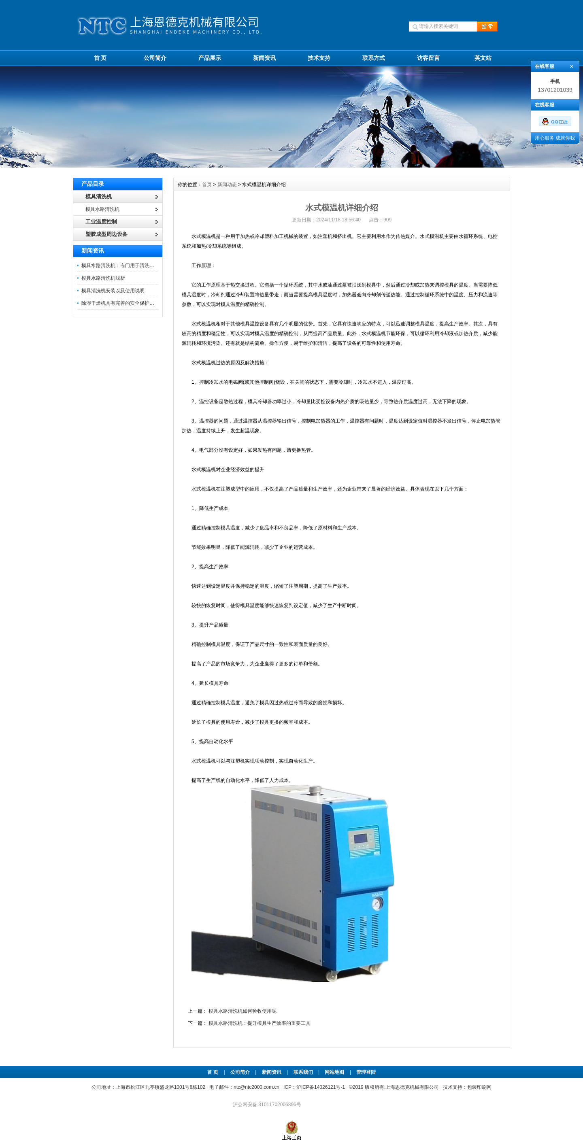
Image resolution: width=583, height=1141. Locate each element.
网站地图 (334, 1072)
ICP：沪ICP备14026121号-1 (314, 1087)
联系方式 (373, 58)
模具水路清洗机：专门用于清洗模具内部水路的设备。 (139, 265)
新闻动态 (227, 184)
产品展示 (209, 58)
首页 (207, 184)
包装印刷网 (479, 1087)
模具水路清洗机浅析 (103, 278)
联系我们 (303, 1072)
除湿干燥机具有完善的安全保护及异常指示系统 (132, 303)
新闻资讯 (264, 58)
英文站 (483, 58)
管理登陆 (366, 1072)
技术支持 (319, 58)
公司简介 (155, 58)
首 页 (100, 58)
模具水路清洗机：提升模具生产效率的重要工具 (260, 1023)
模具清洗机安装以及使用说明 (113, 290)
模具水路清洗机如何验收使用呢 (243, 1011)
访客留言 (428, 58)
